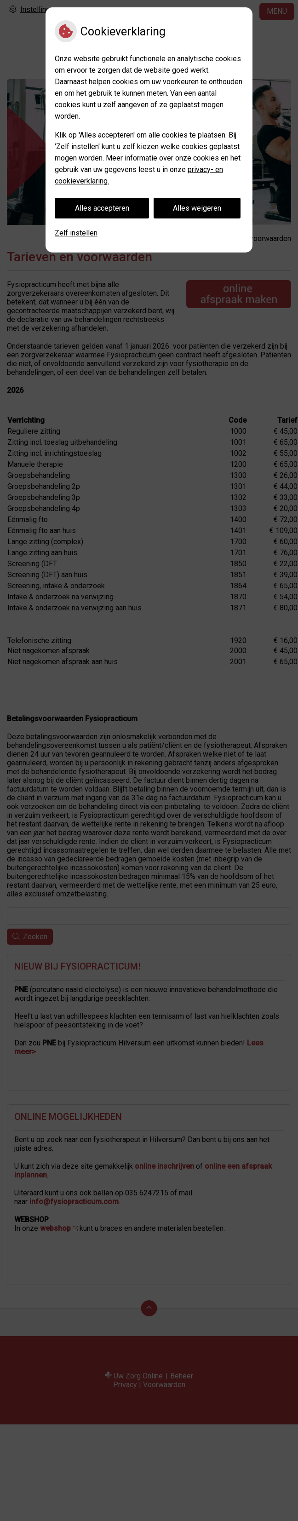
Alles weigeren (197, 208)
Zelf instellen (76, 233)
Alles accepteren (102, 208)
